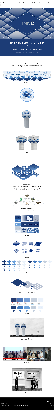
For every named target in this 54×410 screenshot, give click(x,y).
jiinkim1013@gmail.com (49, 402)
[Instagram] (53, 405)
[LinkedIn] (51, 405)
